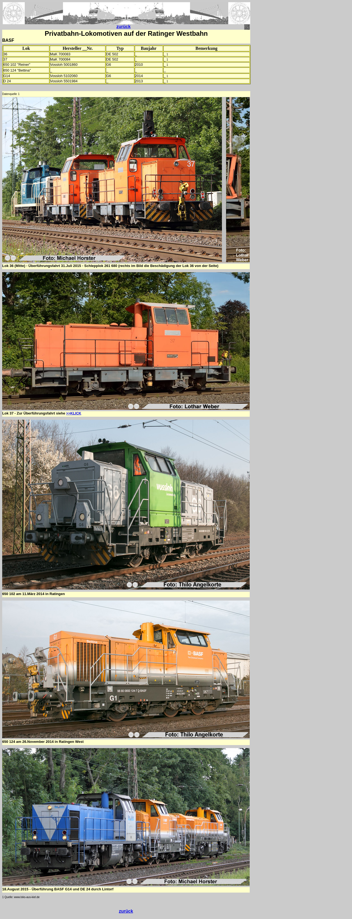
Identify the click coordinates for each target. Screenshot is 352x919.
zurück (123, 26)
